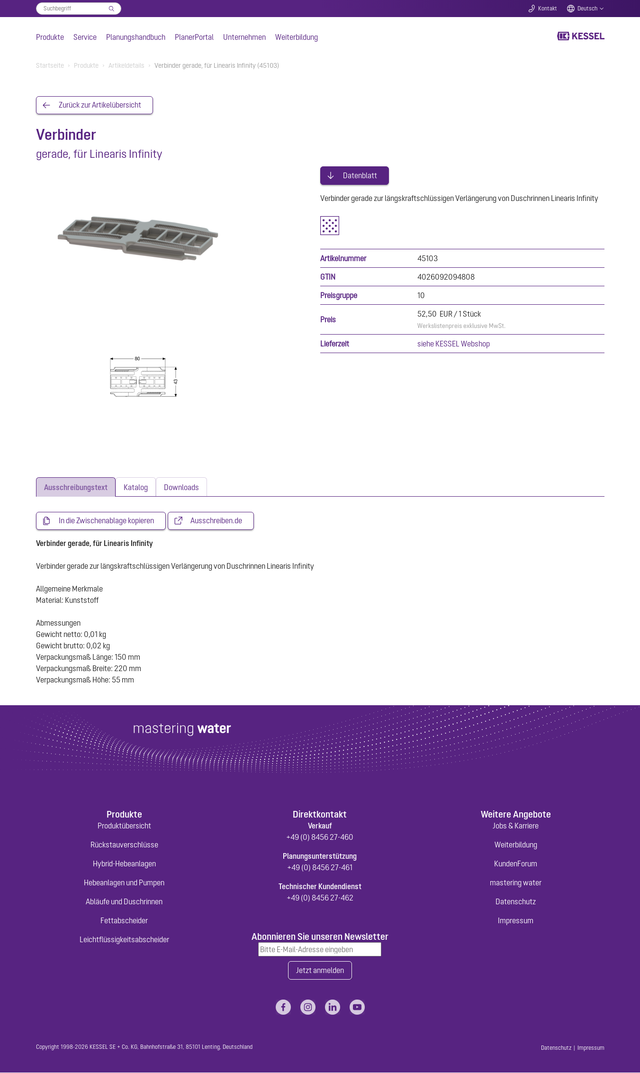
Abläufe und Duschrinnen (124, 901)
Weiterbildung (296, 37)
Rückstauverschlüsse (124, 844)
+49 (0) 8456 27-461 (319, 867)
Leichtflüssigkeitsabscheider (124, 939)
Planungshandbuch (135, 37)
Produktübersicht (124, 825)
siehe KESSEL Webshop (453, 342)
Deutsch (587, 8)
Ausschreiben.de (216, 521)
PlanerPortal (194, 37)
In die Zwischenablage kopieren (106, 521)
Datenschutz (516, 901)
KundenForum (515, 863)
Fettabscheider (124, 920)
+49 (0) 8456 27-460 (319, 837)
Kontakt (547, 8)
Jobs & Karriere (516, 825)
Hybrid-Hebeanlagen (124, 863)
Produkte (50, 37)
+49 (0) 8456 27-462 (320, 897)
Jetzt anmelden (320, 970)
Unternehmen (244, 37)
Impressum (515, 920)
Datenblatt (360, 174)
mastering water (515, 882)
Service (85, 37)
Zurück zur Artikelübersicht (100, 105)
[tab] (76, 487)
